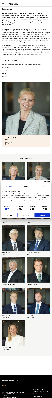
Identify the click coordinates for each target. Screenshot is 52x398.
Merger (26, 73)
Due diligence (26, 68)
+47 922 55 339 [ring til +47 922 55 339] (8, 142)
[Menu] (49, 4)
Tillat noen (26, 215)
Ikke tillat (9, 215)
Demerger (26, 76)
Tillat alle (42, 215)
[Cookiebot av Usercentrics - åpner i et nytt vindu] (43, 182)
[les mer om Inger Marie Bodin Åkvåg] (26, 108)
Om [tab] (43, 186)
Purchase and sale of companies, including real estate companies (26, 65)
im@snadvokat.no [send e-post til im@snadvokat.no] (8, 144)
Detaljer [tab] (26, 186)
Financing (26, 70)
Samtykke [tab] (9, 186)
